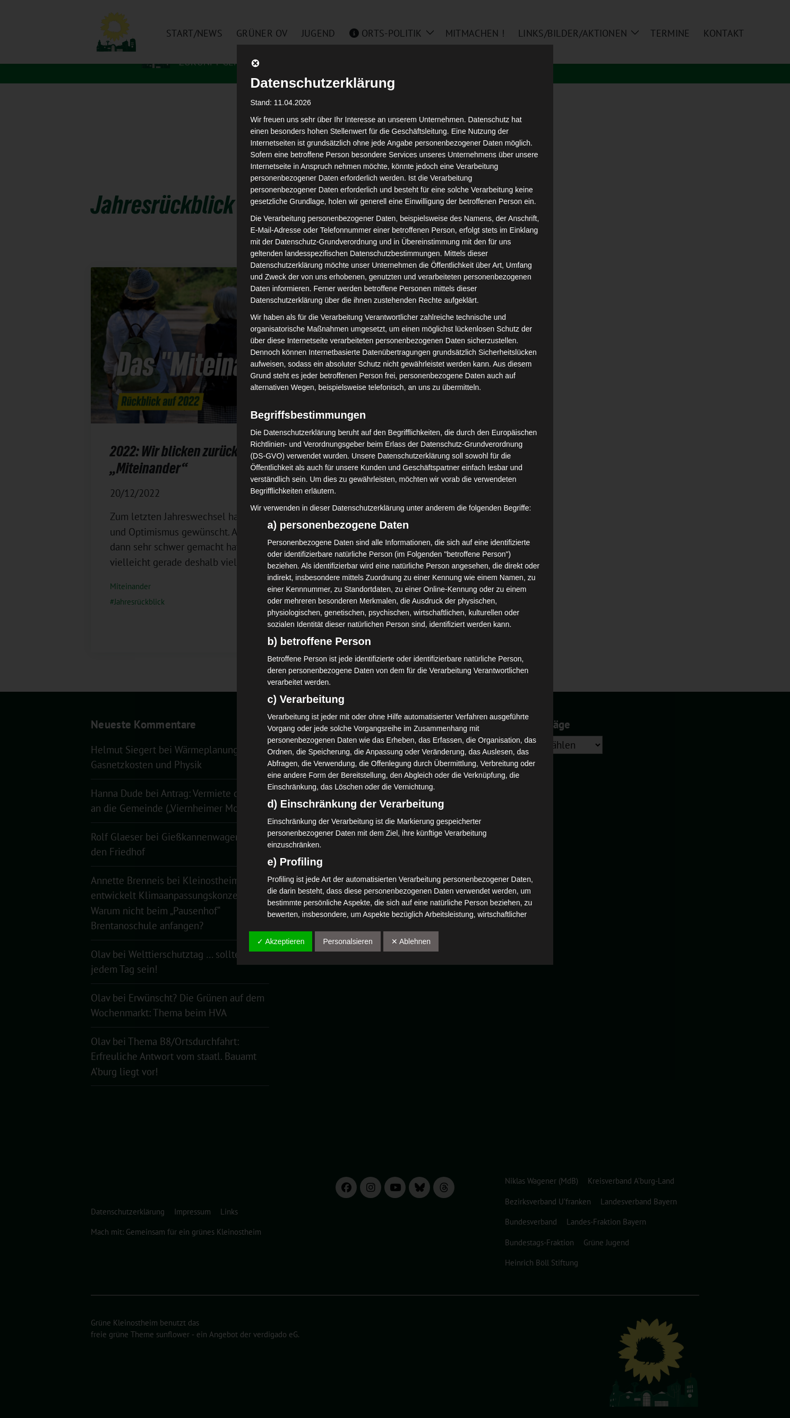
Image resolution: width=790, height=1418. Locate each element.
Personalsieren (347, 941)
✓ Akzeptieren (280, 941)
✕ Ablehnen (411, 941)
